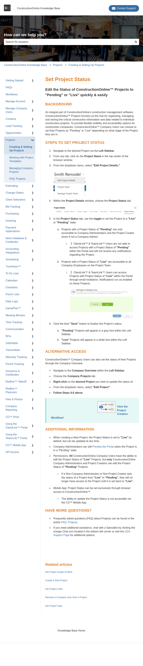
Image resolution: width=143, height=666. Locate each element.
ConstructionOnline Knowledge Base (38, 8)
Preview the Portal (103, 446)
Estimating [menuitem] (12, 185)
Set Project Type (53, 606)
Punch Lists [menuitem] (12, 294)
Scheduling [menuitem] (12, 259)
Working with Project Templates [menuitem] (21, 159)
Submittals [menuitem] (12, 343)
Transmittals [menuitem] (13, 350)
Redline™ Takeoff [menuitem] (16, 381)
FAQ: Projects (69, 522)
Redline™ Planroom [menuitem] (11, 390)
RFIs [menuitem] (8, 336)
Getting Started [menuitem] (14, 80)
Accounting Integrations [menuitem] (12, 251)
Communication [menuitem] (15, 329)
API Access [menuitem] (12, 452)
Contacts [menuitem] (11, 119)
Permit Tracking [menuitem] (15, 364)
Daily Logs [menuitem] (12, 301)
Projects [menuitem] (10, 140)
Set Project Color (54, 589)
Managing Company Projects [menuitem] (21, 170)
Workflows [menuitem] (12, 94)
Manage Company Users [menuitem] (16, 110)
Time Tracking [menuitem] (14, 322)
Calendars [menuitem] (12, 280)
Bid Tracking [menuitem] (13, 206)
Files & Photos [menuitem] (14, 399)
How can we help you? (25, 35)
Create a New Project (56, 580)
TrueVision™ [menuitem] (13, 266)
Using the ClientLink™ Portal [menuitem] (17, 425)
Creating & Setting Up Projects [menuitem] (20, 148)
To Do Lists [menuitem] (12, 273)
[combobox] (68, 42)
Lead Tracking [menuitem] (14, 126)
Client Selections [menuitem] (15, 199)
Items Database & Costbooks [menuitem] (16, 240)
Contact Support (124, 8)
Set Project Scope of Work (58, 572)
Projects (58, 65)
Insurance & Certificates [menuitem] (13, 373)
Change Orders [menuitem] (15, 192)
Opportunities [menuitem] (13, 132)
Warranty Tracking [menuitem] (16, 357)
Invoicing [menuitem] (11, 220)
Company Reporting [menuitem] (11, 408)
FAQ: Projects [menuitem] (17, 178)
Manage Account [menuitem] (15, 101)
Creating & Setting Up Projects (86, 65)
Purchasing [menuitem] (12, 213)
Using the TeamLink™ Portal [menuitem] (16, 436)
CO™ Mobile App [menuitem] (16, 445)
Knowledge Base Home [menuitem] (71, 630)
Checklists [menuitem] (12, 287)
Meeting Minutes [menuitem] (15, 315)
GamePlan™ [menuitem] (13, 308)
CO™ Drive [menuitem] (12, 417)
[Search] (136, 42)
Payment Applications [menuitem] (13, 229)
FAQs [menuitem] (9, 87)
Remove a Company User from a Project (66, 597)
